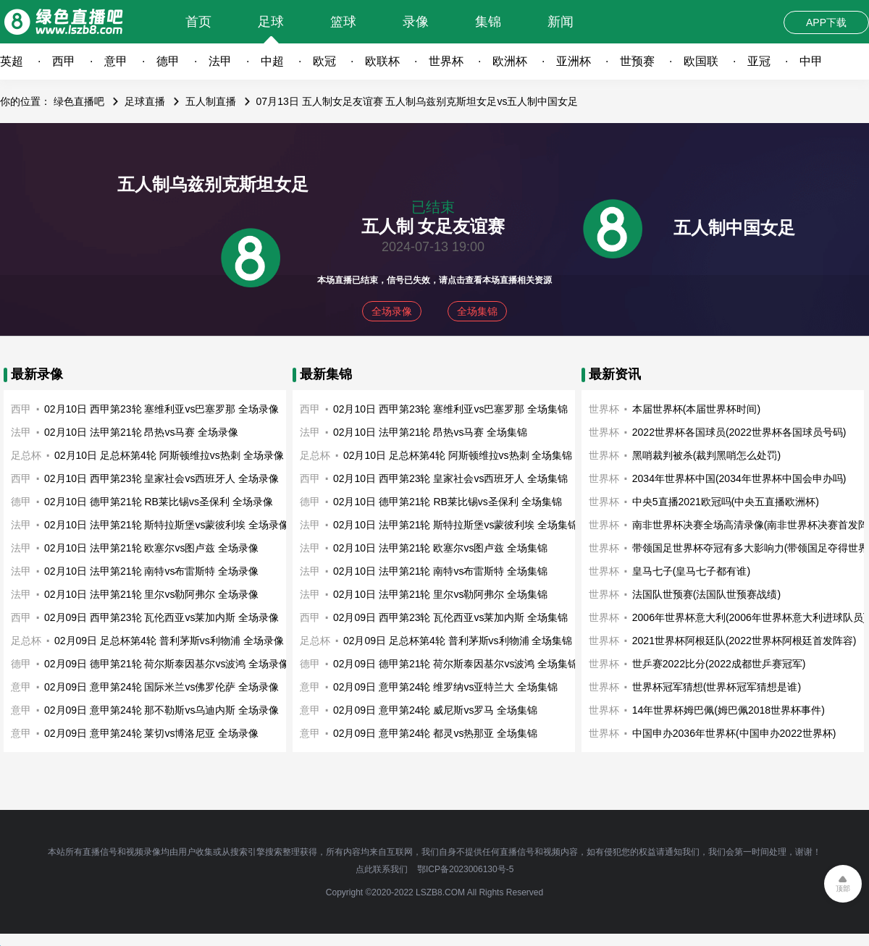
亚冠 (759, 61)
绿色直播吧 (79, 101)
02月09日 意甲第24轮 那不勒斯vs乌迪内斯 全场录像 (161, 710)
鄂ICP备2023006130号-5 (465, 869)
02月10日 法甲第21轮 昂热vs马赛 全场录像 (141, 432)
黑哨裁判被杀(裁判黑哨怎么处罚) (706, 455)
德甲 (168, 61)
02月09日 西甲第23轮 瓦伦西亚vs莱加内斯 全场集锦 (450, 617)
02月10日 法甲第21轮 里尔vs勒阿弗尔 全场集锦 (440, 594)
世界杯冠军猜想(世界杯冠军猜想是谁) (716, 687)
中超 (272, 61)
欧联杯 (382, 61)
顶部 (843, 888)
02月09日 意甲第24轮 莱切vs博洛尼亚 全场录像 (151, 733)
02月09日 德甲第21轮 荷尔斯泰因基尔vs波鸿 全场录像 (166, 664)
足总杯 (26, 455)
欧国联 (701, 61)
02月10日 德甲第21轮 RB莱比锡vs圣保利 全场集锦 (447, 501)
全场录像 (391, 311)
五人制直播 (210, 101)
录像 (416, 21)
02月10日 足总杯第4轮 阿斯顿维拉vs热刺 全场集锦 (458, 455)
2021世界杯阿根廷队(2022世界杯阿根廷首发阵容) (744, 640)
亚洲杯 (573, 61)
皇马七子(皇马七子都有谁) (691, 571)
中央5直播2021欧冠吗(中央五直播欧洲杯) (725, 501)
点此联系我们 (382, 869)
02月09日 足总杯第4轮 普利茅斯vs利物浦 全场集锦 (458, 640)
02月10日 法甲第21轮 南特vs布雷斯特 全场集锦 (440, 571)
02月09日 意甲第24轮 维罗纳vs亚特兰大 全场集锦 (445, 687)
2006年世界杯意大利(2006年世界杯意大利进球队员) (749, 617)
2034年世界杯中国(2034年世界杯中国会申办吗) (739, 478)
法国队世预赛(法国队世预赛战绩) (706, 594)
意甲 (115, 61)
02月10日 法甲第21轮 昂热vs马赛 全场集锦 (430, 432)
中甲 (811, 61)
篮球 (343, 21)
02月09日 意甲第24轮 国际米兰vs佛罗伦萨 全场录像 (161, 687)
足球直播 (145, 101)
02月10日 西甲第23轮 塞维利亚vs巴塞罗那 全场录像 (161, 409)
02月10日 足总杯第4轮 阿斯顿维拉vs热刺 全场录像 (169, 455)
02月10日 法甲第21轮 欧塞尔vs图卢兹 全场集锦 (440, 548)
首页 (198, 21)
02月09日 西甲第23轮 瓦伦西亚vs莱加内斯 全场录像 (161, 617)
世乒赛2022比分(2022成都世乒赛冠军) (719, 664)
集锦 (488, 21)
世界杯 (446, 61)
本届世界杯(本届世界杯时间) (696, 409)
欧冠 (324, 61)
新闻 (560, 21)
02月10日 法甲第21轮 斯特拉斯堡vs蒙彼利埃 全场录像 (166, 525)
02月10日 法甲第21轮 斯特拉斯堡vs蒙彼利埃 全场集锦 (455, 525)
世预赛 (637, 61)
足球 (271, 21)
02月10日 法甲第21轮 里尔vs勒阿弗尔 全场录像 (151, 594)
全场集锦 (477, 311)
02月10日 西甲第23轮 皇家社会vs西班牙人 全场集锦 (450, 478)
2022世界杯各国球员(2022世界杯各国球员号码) (739, 432)
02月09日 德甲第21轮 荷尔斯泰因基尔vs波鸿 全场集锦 (455, 664)
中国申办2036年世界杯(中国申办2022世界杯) (734, 733)
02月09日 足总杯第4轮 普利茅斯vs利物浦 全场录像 (169, 640)
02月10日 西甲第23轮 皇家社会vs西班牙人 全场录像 (161, 478)
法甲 (220, 61)
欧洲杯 (509, 61)
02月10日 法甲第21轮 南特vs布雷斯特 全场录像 (151, 571)
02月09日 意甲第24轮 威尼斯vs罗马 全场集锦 (435, 710)
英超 (11, 61)
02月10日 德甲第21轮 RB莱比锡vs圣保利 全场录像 (158, 501)
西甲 (63, 61)
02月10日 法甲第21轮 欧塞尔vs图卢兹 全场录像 (151, 548)
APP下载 (826, 22)
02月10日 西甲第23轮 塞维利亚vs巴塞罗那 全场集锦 (450, 409)
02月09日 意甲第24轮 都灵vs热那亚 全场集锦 (435, 733)
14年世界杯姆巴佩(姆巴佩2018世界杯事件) (728, 710)
